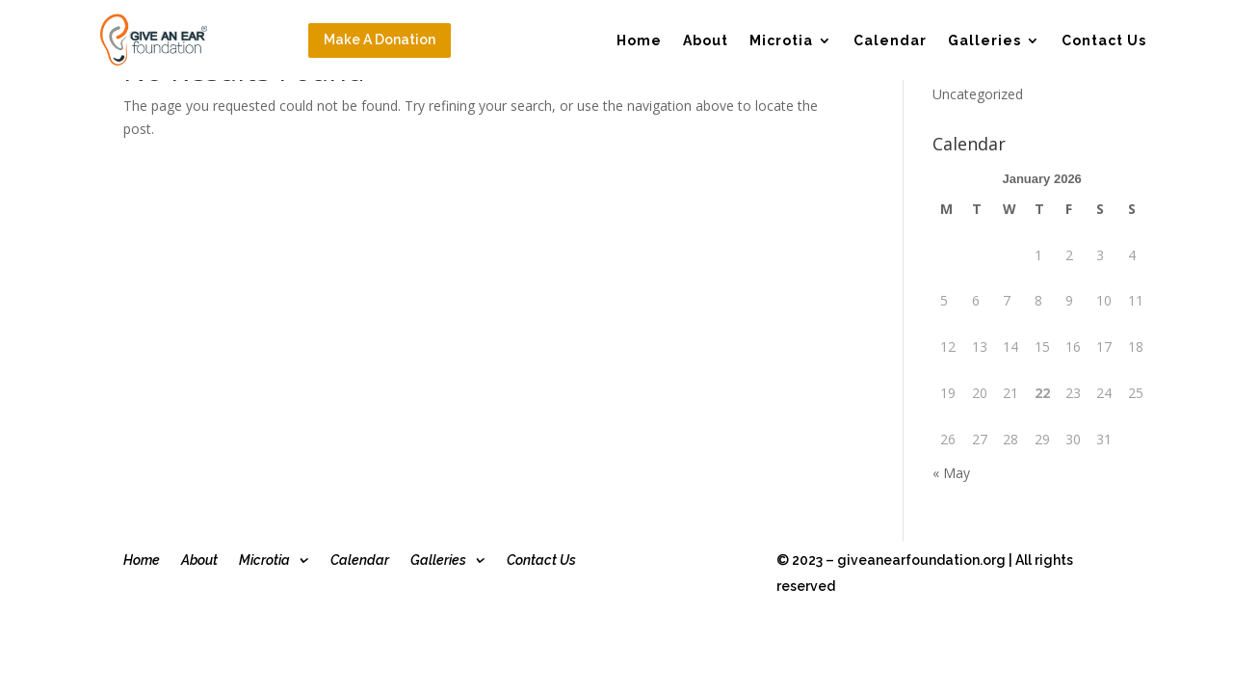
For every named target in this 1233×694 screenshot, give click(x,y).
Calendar (890, 41)
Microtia (781, 41)
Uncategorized (977, 94)
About (705, 41)
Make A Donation (379, 39)
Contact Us (1104, 41)
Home (639, 41)
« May (951, 473)
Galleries (984, 41)
